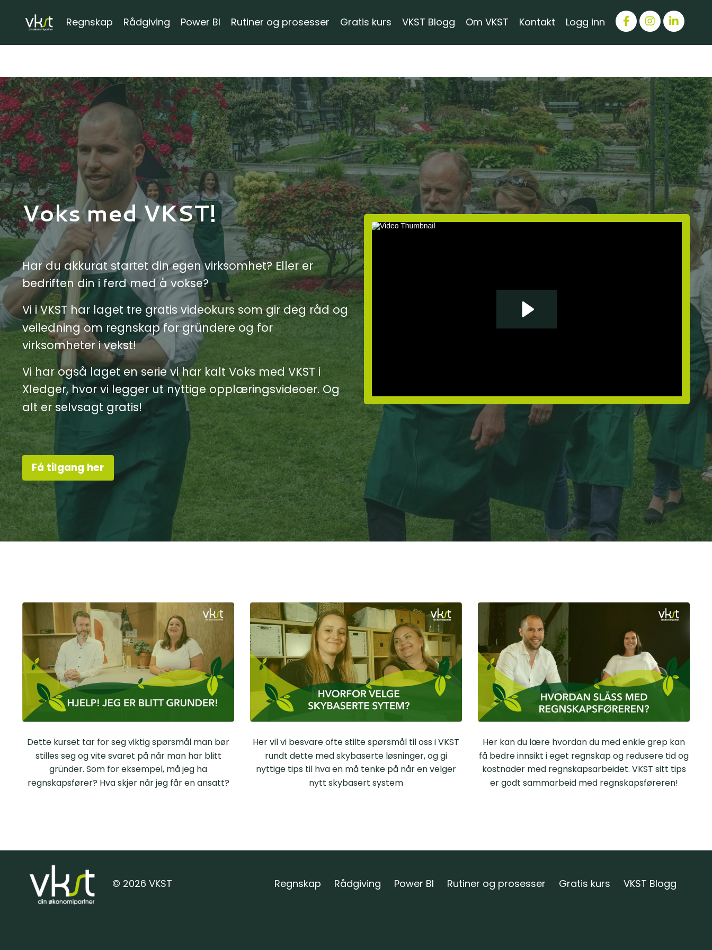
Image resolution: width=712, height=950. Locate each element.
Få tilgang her (68, 467)
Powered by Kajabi (656, 933)
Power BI (200, 22)
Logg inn (585, 22)
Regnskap (89, 22)
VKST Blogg (428, 22)
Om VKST (487, 22)
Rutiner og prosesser (280, 22)
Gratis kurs (365, 22)
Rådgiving (146, 22)
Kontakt (537, 22)
